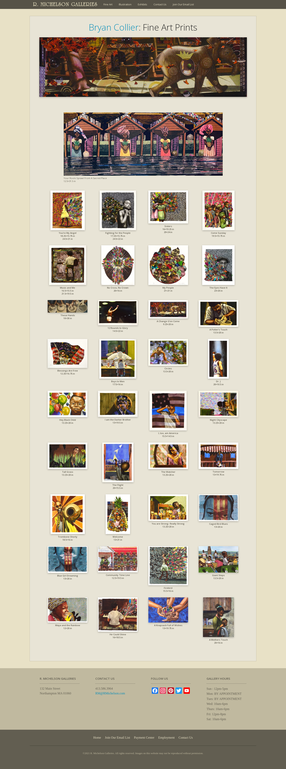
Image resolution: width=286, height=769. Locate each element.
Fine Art (107, 4)
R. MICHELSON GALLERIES (65, 4)
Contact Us (160, 4)
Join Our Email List (183, 4)
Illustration (125, 4)
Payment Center (144, 737)
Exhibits (142, 4)
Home (97, 737)
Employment (166, 737)
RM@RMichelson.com (110, 693)
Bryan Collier (114, 27)
